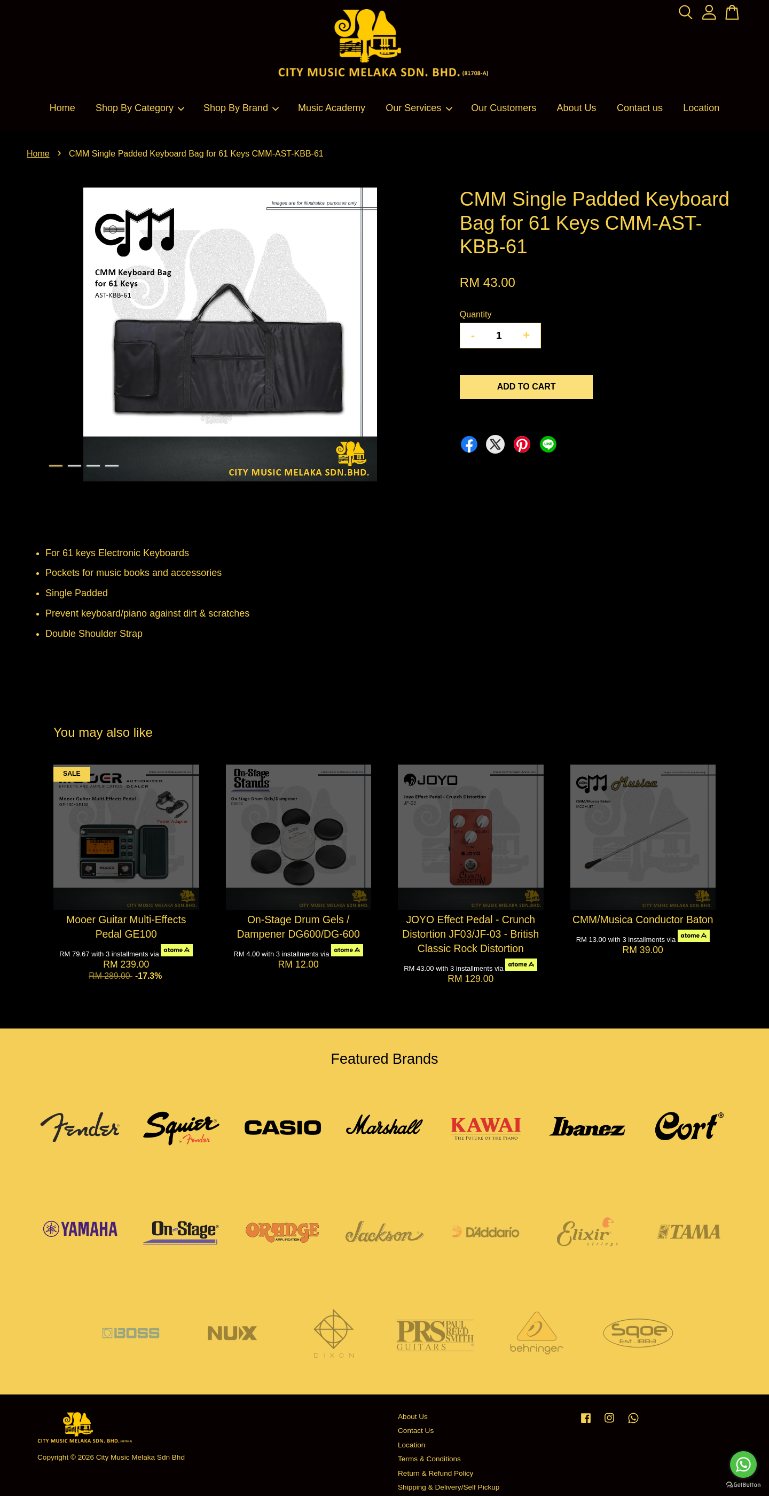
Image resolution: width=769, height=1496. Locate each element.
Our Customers (503, 108)
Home (62, 108)
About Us (577, 108)
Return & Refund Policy (435, 1473)
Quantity (476, 314)
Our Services (419, 108)
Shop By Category (140, 108)
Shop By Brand (241, 108)
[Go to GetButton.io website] (743, 1485)
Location (701, 108)
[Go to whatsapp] (743, 1464)
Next (418, 336)
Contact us (640, 108)
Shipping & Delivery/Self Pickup (448, 1487)
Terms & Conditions (429, 1459)
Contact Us (416, 1431)
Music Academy (331, 108)
